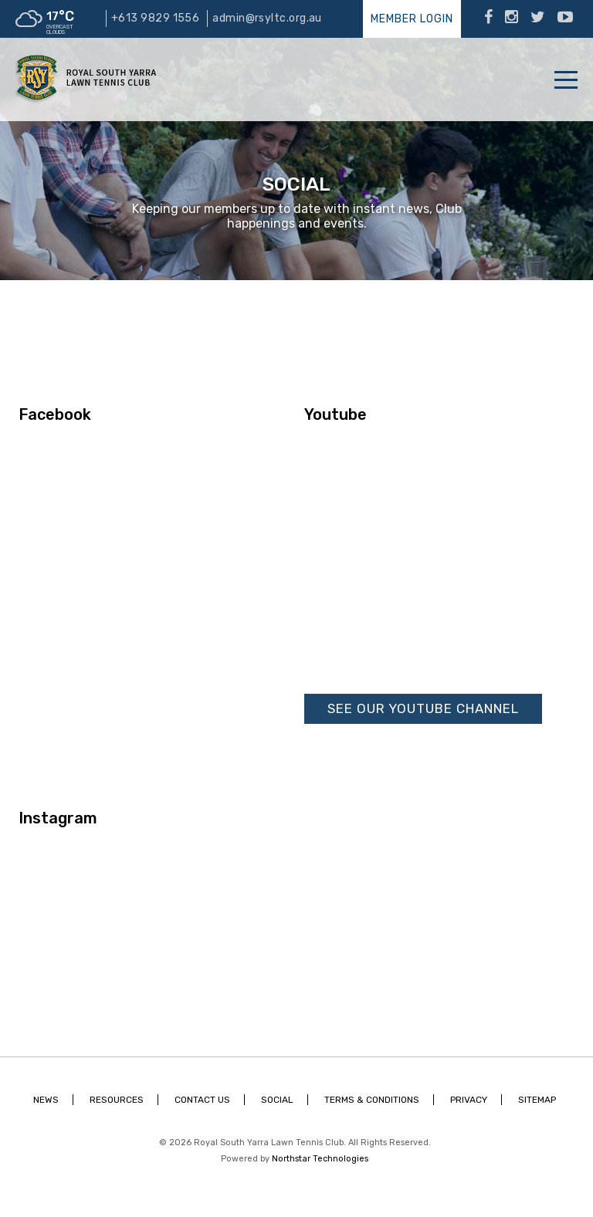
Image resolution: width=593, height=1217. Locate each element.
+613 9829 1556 (155, 18)
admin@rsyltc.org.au (267, 18)
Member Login (412, 18)
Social (277, 1099)
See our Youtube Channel (423, 708)
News (46, 1099)
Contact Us (202, 1099)
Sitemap (537, 1099)
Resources (117, 1099)
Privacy (468, 1099)
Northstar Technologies (320, 1159)
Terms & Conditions (371, 1099)
